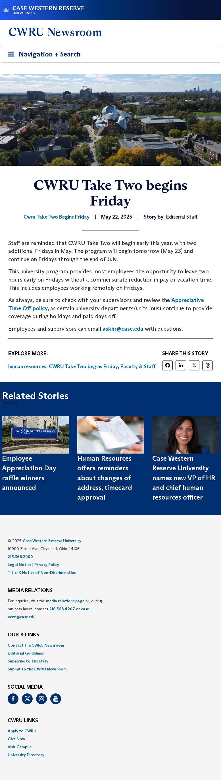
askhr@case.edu (123, 328)
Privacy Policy (46, 564)
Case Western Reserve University (52, 540)
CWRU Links (23, 721)
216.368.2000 (20, 556)
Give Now (16, 738)
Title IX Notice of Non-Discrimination (42, 572)
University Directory (26, 754)
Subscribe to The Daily (28, 661)
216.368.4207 (62, 608)
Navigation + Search (43, 55)
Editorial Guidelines (26, 653)
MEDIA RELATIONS (30, 591)
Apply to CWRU (22, 730)
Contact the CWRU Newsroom (36, 645)
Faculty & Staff (138, 366)
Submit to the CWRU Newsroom (37, 669)
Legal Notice (19, 564)
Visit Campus (19, 746)
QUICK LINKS (23, 635)
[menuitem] (110, 645)
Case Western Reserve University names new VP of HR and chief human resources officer (183, 477)
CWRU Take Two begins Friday (83, 366)
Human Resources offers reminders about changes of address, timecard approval (104, 477)
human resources (27, 366)
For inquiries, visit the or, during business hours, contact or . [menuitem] (55, 608)
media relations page (65, 600)
